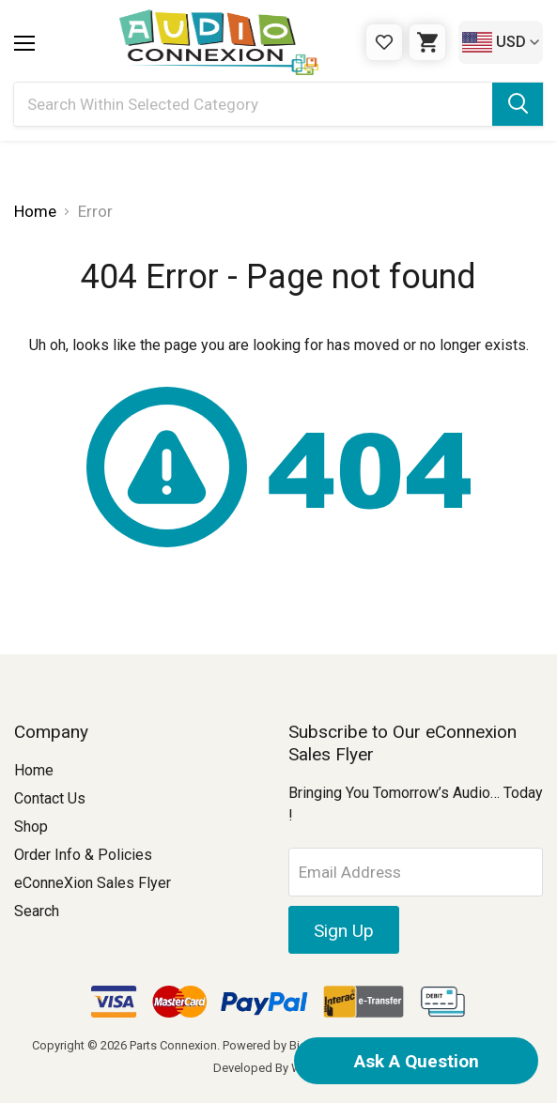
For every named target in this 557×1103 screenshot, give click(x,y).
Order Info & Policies (83, 855)
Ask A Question (416, 1061)
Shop (31, 826)
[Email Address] (415, 872)
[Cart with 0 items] (427, 42)
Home (34, 770)
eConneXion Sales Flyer (92, 883)
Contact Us (49, 798)
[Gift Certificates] (384, 42)
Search (36, 911)
